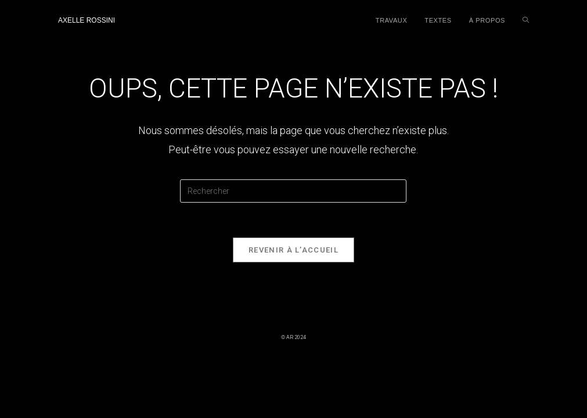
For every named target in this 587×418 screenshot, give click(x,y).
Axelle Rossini (86, 20)
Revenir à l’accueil (293, 250)
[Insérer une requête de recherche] (293, 191)
